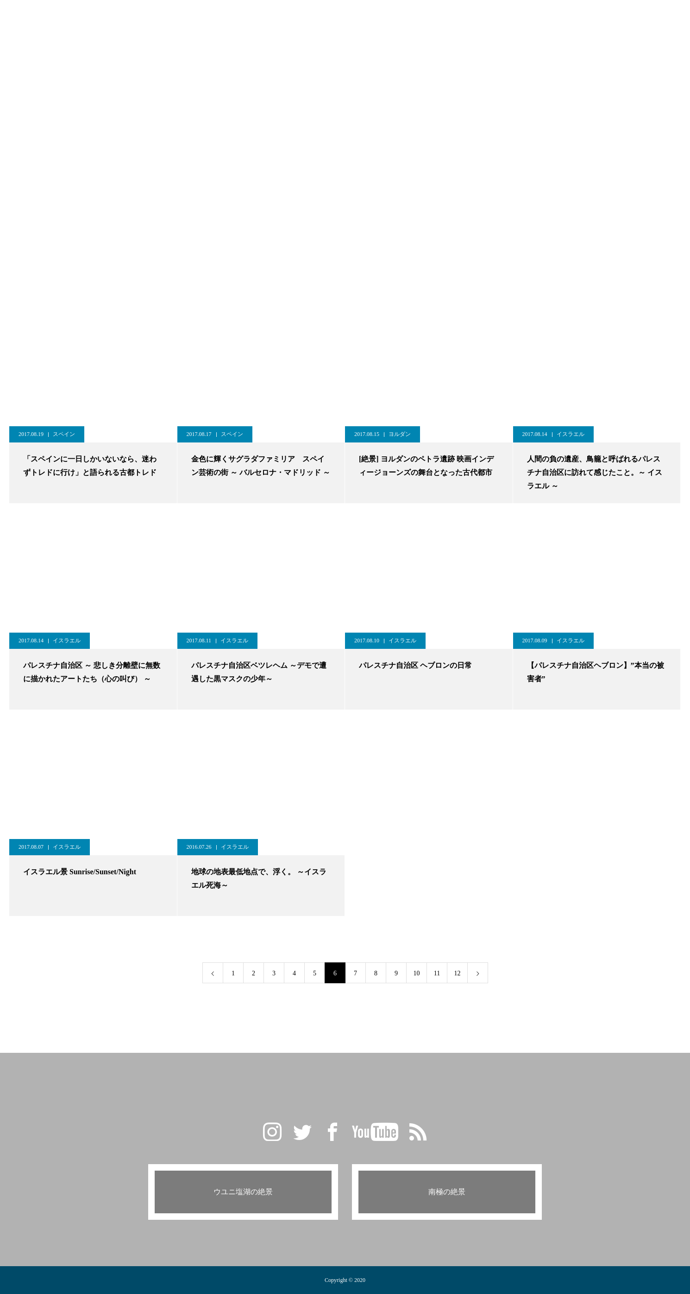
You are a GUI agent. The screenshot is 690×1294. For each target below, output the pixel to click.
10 (417, 973)
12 (457, 973)
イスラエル (570, 434)
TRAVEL (340, 18)
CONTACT (478, 18)
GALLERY (259, 18)
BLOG (301, 18)
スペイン (64, 434)
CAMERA (385, 18)
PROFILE (431, 18)
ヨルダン (400, 434)
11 (437, 973)
